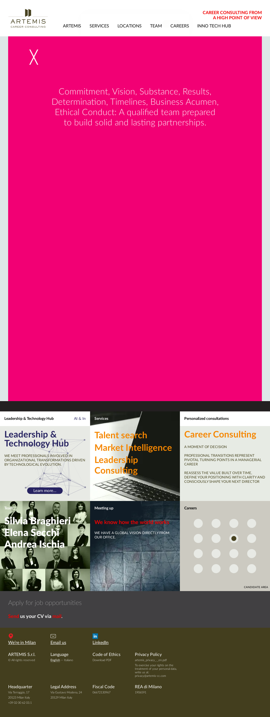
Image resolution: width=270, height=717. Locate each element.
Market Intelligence (133, 448)
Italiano (68, 660)
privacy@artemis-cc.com (150, 675)
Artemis (33, 18)
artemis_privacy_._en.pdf (151, 660)
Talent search (120, 435)
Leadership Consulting (116, 465)
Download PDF (102, 660)
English (55, 660)
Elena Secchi (31, 533)
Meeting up (103, 508)
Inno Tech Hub (214, 26)
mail (56, 616)
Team (8, 508)
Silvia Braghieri (37, 521)
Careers (190, 508)
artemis (72, 26)
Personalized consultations (206, 419)
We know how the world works (131, 522)
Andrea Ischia (34, 545)
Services (101, 419)
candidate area (256, 587)
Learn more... (44, 490)
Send (13, 616)
